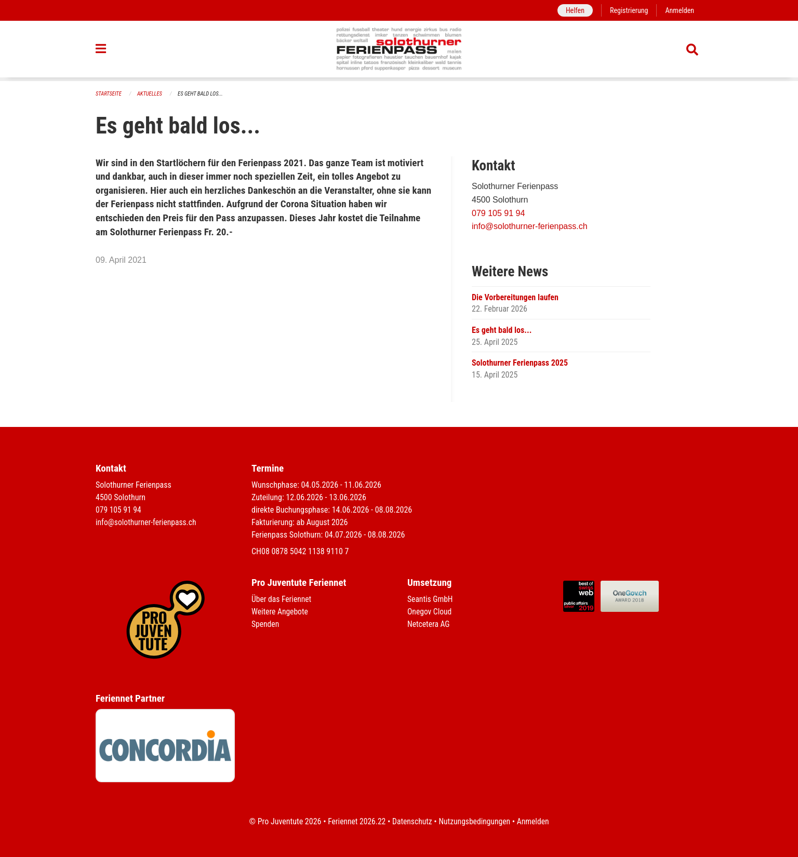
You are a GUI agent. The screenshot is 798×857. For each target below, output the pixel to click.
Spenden (265, 624)
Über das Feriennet (282, 599)
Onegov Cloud (430, 612)
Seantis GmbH (430, 599)
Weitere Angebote (280, 612)
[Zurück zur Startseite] (399, 51)
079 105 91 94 (498, 213)
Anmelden (679, 10)
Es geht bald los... (203, 93)
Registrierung (627, 10)
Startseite (109, 93)
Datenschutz (411, 821)
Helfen (572, 10)
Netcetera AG (429, 624)
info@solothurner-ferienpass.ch (530, 226)
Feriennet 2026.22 (354, 821)
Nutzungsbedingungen (475, 821)
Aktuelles (151, 93)
